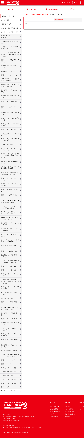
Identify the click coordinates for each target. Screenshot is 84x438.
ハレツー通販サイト (56, 411)
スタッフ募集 (69, 409)
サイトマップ (54, 402)
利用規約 (67, 406)
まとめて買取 (54, 409)
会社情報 (67, 402)
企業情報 (67, 416)
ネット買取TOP (54, 406)
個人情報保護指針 (70, 414)
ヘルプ (52, 414)
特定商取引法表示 (70, 411)
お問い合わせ (54, 416)
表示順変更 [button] (59, 20)
